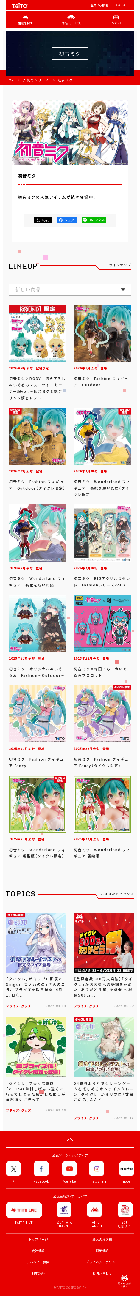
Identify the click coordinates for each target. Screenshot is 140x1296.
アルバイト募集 (38, 1262)
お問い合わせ (102, 1273)
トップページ (38, 1239)
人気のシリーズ (36, 80)
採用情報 (102, 1250)
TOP (10, 80)
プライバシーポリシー (102, 1262)
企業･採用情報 (99, 5)
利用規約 (38, 1273)
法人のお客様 (102, 1239)
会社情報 (38, 1250)
